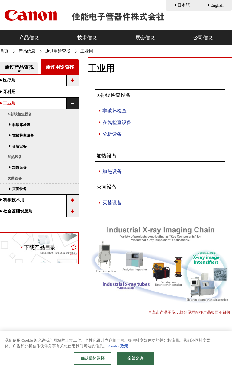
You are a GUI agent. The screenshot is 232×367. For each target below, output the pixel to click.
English (217, 5)
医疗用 (9, 80)
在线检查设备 (116, 122)
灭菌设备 (112, 202)
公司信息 (203, 37)
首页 (4, 51)
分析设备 (112, 134)
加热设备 (112, 171)
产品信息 (29, 37)
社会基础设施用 (18, 211)
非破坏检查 (114, 110)
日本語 (183, 5)
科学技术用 (13, 200)
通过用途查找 (57, 51)
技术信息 (87, 37)
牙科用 (9, 91)
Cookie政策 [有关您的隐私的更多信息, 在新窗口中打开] (118, 349)
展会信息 (145, 37)
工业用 (9, 103)
